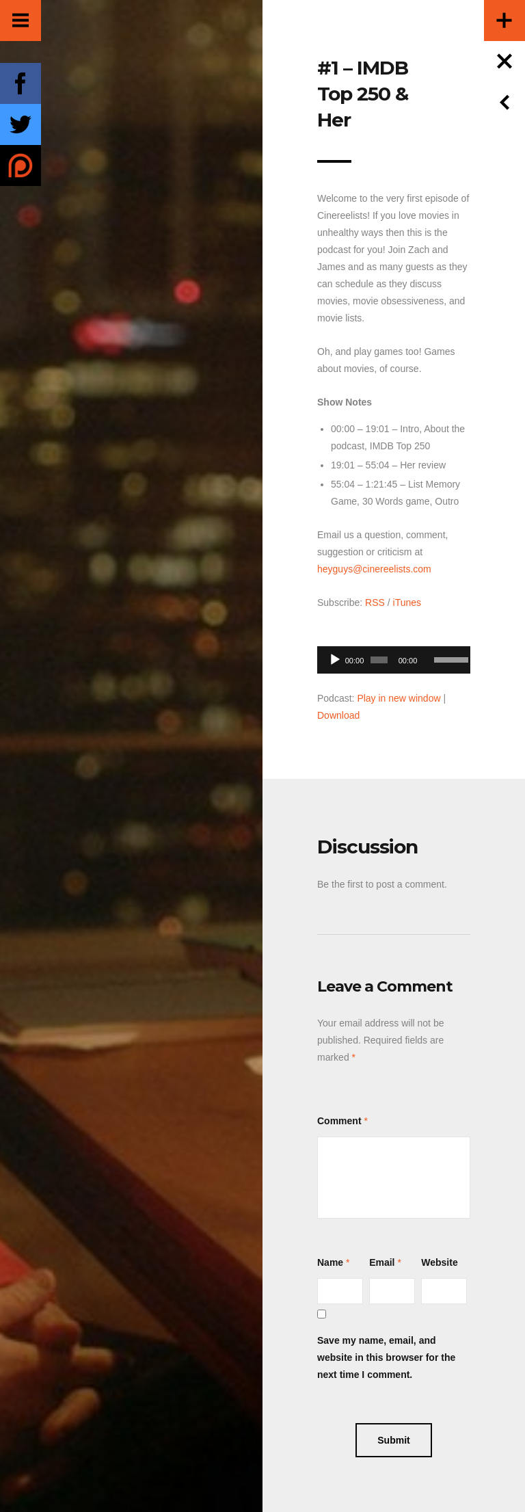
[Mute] (428, 639)
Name (330, 1262)
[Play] (335, 660)
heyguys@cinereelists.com (374, 568)
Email (381, 1262)
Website (439, 1262)
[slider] (379, 659)
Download (338, 715)
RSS (375, 602)
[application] (393, 656)
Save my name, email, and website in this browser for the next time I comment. (386, 1357)
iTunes (407, 602)
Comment (339, 1120)
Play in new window (398, 698)
